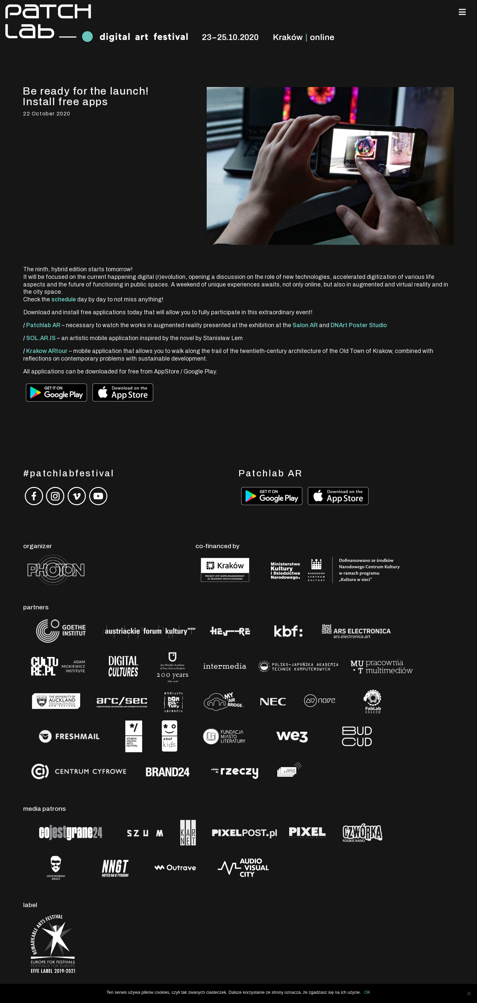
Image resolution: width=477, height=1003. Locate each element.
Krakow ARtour (47, 351)
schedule (63, 299)
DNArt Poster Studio (359, 325)
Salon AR (305, 325)
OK (367, 992)
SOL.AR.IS (41, 338)
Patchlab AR (43, 325)
